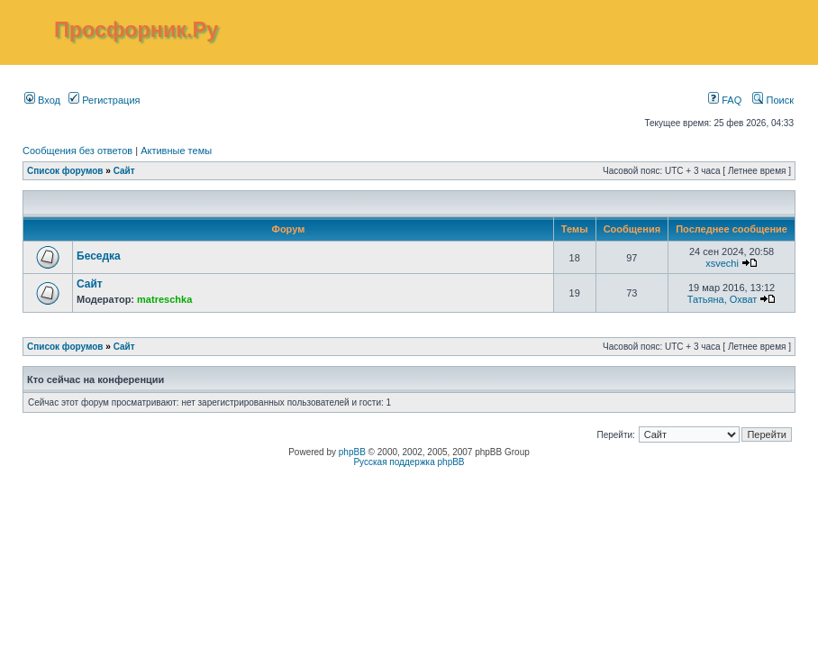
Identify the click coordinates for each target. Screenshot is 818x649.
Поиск (773, 100)
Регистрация (104, 100)
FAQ (724, 100)
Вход (42, 100)
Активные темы (176, 150)
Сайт (124, 171)
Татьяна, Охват (722, 299)
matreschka (164, 299)
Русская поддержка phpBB (408, 462)
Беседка (99, 256)
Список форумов (65, 171)
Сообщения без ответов (77, 150)
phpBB (352, 452)
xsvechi (722, 263)
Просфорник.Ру (136, 29)
